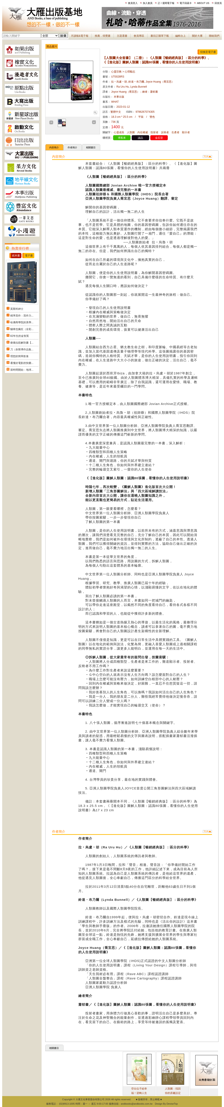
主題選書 (122, 35)
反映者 (165, 132)
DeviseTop (172, 1103)
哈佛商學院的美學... (21, 322)
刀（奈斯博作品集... (21, 349)
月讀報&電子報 (79, 35)
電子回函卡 (186, 3)
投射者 (154, 132)
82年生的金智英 (19, 335)
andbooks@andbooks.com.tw (136, 1103)
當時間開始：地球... (21, 369)
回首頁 (218, 3)
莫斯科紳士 (16, 308)
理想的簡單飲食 (19, 356)
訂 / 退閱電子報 (166, 3)
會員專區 (139, 35)
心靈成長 (119, 132)
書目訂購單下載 (159, 35)
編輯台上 (180, 35)
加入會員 (147, 3)
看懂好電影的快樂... (21, 363)
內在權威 (142, 132)
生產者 (175, 132)
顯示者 (186, 132)
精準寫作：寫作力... (21, 315)
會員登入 (133, 3)
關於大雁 (197, 35)
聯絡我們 (214, 35)
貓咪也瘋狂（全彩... (21, 329)
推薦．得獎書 (102, 35)
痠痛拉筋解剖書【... (21, 342)
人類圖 (131, 132)
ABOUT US (203, 3)
